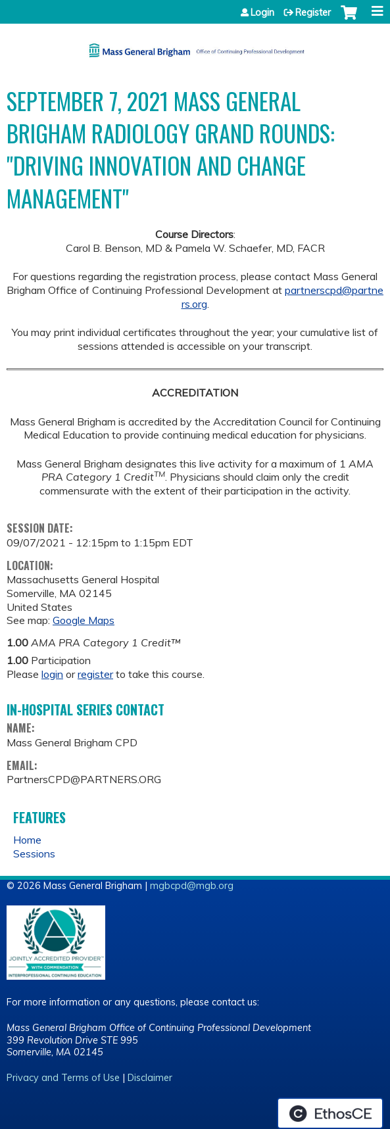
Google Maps (83, 620)
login (52, 674)
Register (313, 12)
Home (27, 839)
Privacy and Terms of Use (63, 1078)
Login (262, 12)
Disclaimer (150, 1078)
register (95, 674)
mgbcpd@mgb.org (191, 886)
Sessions (34, 853)
